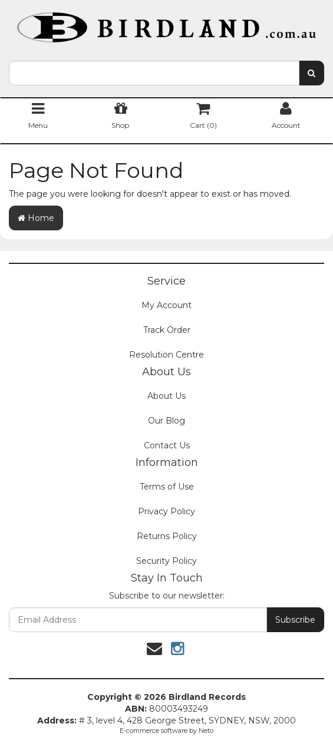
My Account (166, 305)
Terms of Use (167, 486)
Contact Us (167, 445)
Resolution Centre (166, 354)
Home (36, 218)
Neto (206, 730)
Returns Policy (167, 536)
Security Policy (166, 561)
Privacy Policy (166, 511)
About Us (166, 396)
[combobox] (154, 73)
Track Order (166, 330)
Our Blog (166, 420)
